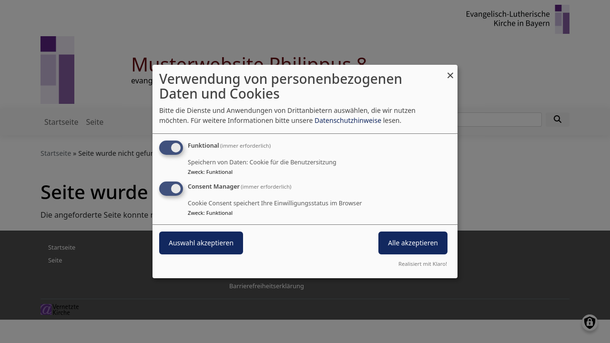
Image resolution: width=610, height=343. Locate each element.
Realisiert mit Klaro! (422, 263)
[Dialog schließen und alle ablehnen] (450, 71)
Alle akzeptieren (413, 242)
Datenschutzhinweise (348, 120)
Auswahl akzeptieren (201, 242)
